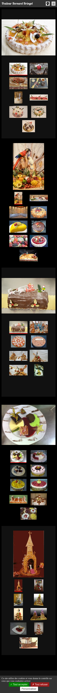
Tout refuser (40, 684)
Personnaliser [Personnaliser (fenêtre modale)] (29, 689)
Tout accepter (19, 684)
